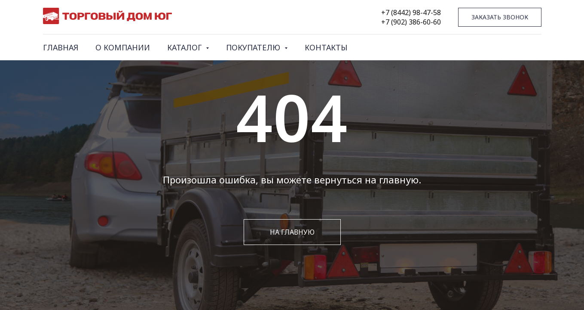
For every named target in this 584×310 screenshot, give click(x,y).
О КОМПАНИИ (122, 47)
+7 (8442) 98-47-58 (411, 12)
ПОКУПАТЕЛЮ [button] (254, 47)
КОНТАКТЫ (326, 47)
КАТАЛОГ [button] (185, 47)
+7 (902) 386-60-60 (411, 22)
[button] (499, 17)
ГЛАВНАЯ (60, 47)
